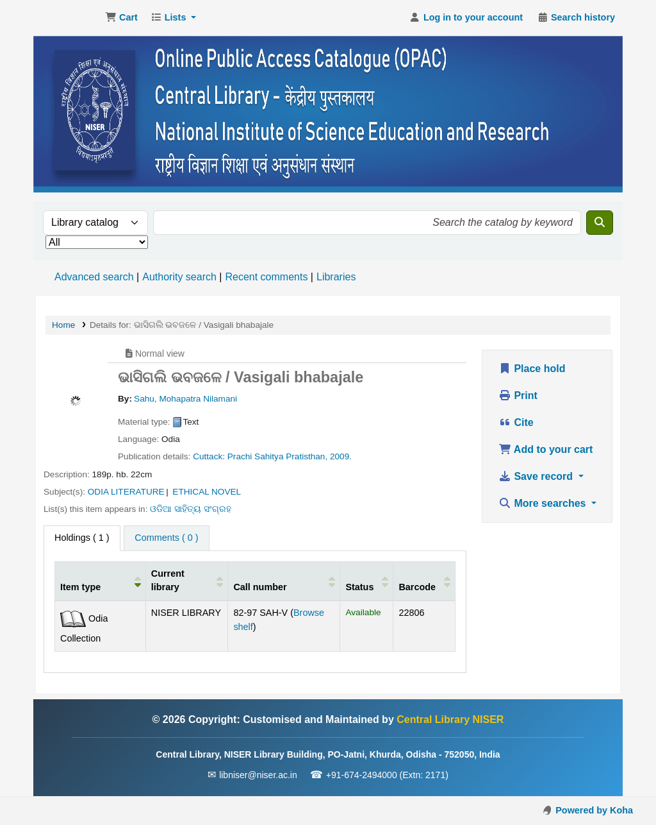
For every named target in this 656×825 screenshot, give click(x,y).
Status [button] (359, 587)
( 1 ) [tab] (82, 537)
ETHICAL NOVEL (206, 492)
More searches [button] (543, 503)
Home (63, 325)
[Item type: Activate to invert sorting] (100, 580)
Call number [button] (259, 587)
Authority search (179, 276)
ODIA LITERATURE (126, 492)
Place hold (531, 368)
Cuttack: (209, 456)
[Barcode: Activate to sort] (424, 580)
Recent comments (266, 276)
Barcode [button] (417, 587)
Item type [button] (80, 587)
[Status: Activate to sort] (366, 580)
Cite (516, 422)
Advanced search (94, 276)
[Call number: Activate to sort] (284, 580)
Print (517, 395)
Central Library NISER (68, 18)
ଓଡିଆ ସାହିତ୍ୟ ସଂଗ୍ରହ (190, 509)
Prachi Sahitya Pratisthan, (277, 456)
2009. (341, 456)
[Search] (599, 222)
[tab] (166, 538)
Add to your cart (545, 449)
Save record (537, 476)
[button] (121, 18)
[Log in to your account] (466, 18)
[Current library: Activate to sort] (186, 580)
